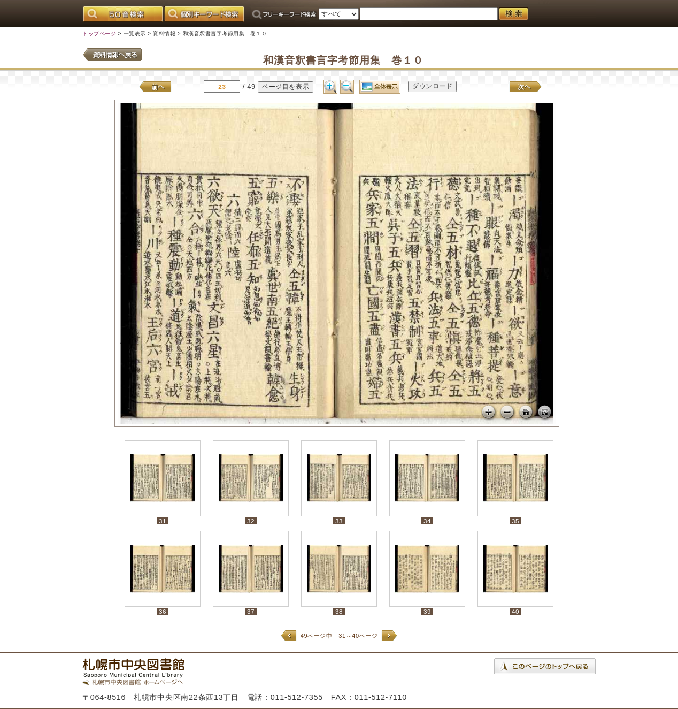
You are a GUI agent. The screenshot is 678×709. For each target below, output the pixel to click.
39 (427, 611)
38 (339, 611)
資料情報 (164, 33)
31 (162, 520)
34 (427, 520)
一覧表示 (135, 33)
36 (162, 611)
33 (339, 520)
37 (251, 611)
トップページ (99, 33)
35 (515, 520)
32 (251, 520)
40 (515, 611)
